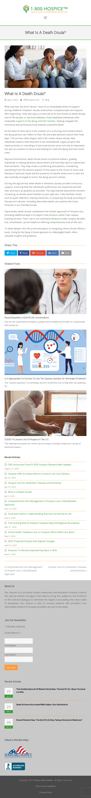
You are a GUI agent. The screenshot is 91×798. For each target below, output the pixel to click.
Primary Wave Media (42, 780)
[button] (11, 253)
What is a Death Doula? (20, 491)
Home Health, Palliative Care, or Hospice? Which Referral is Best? (41, 532)
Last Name (10, 654)
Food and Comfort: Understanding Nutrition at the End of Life (39, 513)
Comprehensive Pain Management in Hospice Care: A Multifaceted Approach (23, 571)
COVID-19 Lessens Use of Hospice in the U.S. (27, 439)
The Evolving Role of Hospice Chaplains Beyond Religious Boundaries (44, 522)
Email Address (13, 632)
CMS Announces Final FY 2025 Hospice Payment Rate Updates (39, 464)
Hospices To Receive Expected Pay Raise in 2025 (32, 550)
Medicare (56, 218)
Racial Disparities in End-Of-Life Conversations (27, 317)
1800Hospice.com (31, 99)
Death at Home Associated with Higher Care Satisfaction (42, 704)
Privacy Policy (45, 792)
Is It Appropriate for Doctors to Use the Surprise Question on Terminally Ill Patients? (45, 378)
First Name (10, 645)
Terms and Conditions (45, 786)
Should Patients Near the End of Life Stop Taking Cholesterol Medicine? (49, 720)
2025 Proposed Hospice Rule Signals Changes (31, 541)
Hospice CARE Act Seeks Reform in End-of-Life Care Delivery (39, 473)
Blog (47, 99)
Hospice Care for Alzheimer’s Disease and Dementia (34, 482)
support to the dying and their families (35, 121)
